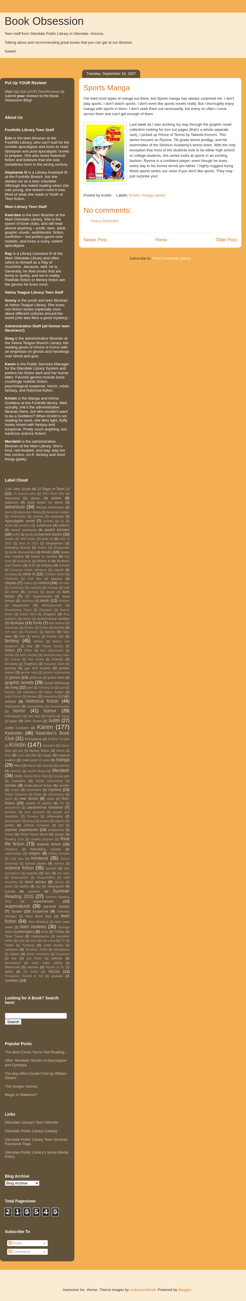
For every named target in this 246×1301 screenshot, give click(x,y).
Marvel (31, 765)
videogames (61, 949)
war (14, 958)
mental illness (36, 771)
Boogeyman (62, 547)
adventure (15, 506)
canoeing (11, 574)
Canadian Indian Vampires (28, 570)
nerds (8, 798)
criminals (32, 592)
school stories (36, 863)
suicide (10, 891)
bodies (42, 547)
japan (13, 721)
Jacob (65, 716)
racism (59, 834)
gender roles (29, 672)
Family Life (55, 636)
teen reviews (33, 926)
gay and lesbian (37, 668)
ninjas (50, 798)
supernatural (17, 906)
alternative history (29, 512)
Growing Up (46, 687)
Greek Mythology (57, 683)
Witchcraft (12, 967)
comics (43, 583)
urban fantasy (53, 945)
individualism (13, 716)
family (36, 636)
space (9, 886)
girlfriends (35, 677)
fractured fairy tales (56, 655)
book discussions (22, 552)
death (44, 600)
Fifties (28, 650)
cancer (58, 570)
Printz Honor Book (34, 834)
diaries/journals (52, 605)
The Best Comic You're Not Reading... (36, 1052)
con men (64, 583)
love (8, 755)
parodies (10, 812)
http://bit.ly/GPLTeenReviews (36, 91)
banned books (50, 534)
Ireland (50, 716)
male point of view (35, 760)
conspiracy (16, 587)
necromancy (56, 794)
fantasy (12, 640)
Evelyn (43, 627)
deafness (28, 600)
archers (48, 521)
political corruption (36, 825)
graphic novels (19, 682)
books (46, 552)
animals (38, 516)
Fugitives (30, 663)
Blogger (184, 1290)
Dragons (49, 614)
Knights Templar (59, 739)
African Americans (50, 507)
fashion (38, 641)
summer (34, 891)
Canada (64, 565)
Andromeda (18, 516)
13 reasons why (24, 493)
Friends (57, 659)
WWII (9, 971)
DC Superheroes (38, 596)
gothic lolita (55, 677)
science (59, 863)
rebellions (11, 849)
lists (20, 750)
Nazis (37, 794)
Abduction (12, 498)
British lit (43, 561)
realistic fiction (49, 844)
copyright (35, 587)
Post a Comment (104, 221)
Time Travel (14, 936)
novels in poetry (38, 803)
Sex (47, 873)
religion (35, 853)
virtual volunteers (38, 954)
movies (11, 785)
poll (61, 825)
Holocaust (12, 706)
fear (30, 646)
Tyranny (28, 945)
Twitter (9, 945)
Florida (9, 655)
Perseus (32, 816)
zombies (12, 980)
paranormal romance (45, 807)
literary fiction (39, 750)
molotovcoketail (143, 1290)
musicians (33, 789)
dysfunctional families (53, 618)
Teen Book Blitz (38, 916)
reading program (42, 839)
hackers (10, 692)
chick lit (29, 574)
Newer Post (95, 239)
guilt (62, 687)
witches (32, 967)
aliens (9, 512)
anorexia (57, 516)
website (57, 958)
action (56, 498)
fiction (10, 650)
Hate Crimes (13, 696)
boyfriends (24, 561)
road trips (17, 858)
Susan (16, 911)
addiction (11, 502)
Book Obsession (44, 21)
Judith (54, 720)
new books (28, 798)
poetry (9, 825)
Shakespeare (19, 877)
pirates (44, 821)
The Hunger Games (21, 1086)
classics (56, 578)
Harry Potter (54, 692)
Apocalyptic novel (20, 521)
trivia (33, 940)
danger (50, 592)
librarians (49, 745)
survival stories (56, 906)
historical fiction (42, 701)
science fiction (19, 867)
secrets (50, 868)
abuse (35, 498)
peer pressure (35, 812)
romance (39, 858)
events (59, 627)
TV (63, 940)
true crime (48, 940)
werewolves (12, 963)
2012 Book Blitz (53, 493)
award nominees (23, 530)
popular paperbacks (21, 829)
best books (27, 538)
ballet (16, 534)
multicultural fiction (38, 785)
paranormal (12, 807)
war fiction (34, 958)
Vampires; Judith (36, 949)
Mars (17, 765)
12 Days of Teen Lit (53, 489)
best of (47, 538)
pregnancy (56, 829)
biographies (54, 543)
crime (14, 592)
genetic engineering (56, 672)
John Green (33, 721)
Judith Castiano (17, 727)
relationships (13, 853)
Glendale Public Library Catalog (31, 1131)
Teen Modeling (38, 921)
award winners (57, 530)
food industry (28, 655)
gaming (10, 668)
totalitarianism (40, 936)
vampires (11, 949)
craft (67, 587)
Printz (9, 834)
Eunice (29, 627)
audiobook (44, 525)
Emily (37, 623)
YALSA (54, 971)
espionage (12, 627)
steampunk (55, 886)
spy (38, 886)
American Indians (58, 512)
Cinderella (11, 578)
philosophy (55, 816)
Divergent (45, 610)
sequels (32, 873)
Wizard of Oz (55, 967)
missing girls (61, 776)
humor (50, 710)
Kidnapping (33, 739)
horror (19, 710)
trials (21, 940)
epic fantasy (57, 623)
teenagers (26, 931)
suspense (40, 911)
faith (22, 636)
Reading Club (14, 839)
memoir (64, 765)
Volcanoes (63, 954)
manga (147, 195)
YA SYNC (30, 971)
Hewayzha (50, 696)
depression (21, 605)
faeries (50, 632)
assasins (24, 525)
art (62, 521)
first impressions (52, 650)
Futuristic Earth (54, 663)
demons (64, 600)
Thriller (59, 931)
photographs (13, 821)
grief (30, 687)
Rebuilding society (45, 849)
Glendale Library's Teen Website (31, 1122)
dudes (27, 618)
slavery (59, 882)
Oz (62, 803)
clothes (28, 583)
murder (64, 785)
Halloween (30, 692)
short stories (35, 882)
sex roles (63, 873)
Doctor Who (28, 614)
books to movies (44, 556)
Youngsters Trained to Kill (24, 976)
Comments (19, 1252)
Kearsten (14, 733)
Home (161, 239)
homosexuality (60, 706)
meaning (47, 765)
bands (29, 534)
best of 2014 (28, 543)
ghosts (14, 677)
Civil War (34, 578)
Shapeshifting (46, 877)
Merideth (61, 770)
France (15, 659)
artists (9, 525)
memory (15, 771)
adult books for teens (45, 502)
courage (52, 587)
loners (60, 750)
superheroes (43, 901)
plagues (60, 821)
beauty (9, 538)
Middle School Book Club (30, 776)
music (15, 789)
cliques (10, 583)
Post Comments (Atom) (171, 258)
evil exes (11, 632)
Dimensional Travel (18, 610)
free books (36, 659)
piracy (31, 821)
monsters (18, 781)
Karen (45, 726)
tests (44, 931)
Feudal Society (53, 646)
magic (47, 755)
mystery (54, 789)
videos (14, 954)
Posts (15, 1243)
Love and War (26, 755)
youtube (57, 976)
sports (160, 195)
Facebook (31, 632)
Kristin (134, 195)
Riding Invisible (59, 853)
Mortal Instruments (49, 781)
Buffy (32, 565)
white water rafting (47, 963)
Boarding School (17, 547)
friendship (11, 663)
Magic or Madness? (21, 1094)
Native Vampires (16, 794)
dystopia (17, 623)
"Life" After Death (18, 489)
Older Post (226, 239)
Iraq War (34, 716)
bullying (47, 565)
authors (64, 525)
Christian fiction (54, 574)
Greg (14, 687)
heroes (32, 696)
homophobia (35, 706)
